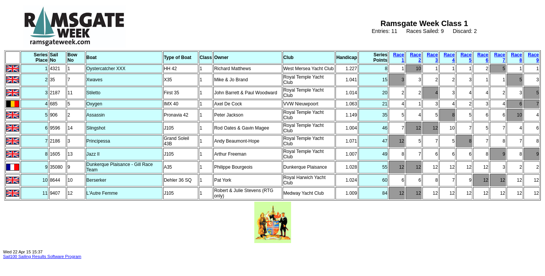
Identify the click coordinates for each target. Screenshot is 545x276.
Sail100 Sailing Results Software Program (42, 256)
